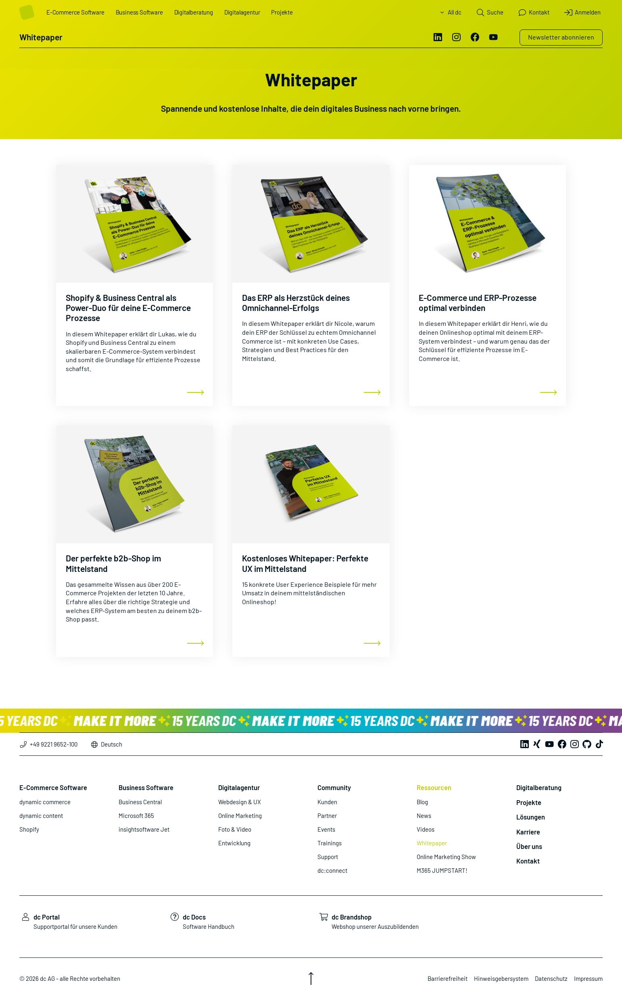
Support (327, 856)
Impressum (588, 978)
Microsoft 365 (136, 815)
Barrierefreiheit (448, 978)
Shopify (29, 829)
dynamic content (41, 815)
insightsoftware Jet (144, 829)
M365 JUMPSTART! (442, 870)
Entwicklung (234, 843)
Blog (422, 801)
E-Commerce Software (75, 12)
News (424, 815)
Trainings (329, 843)
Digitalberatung (193, 12)
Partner (327, 815)
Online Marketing (240, 815)
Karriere (528, 832)
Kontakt (528, 861)
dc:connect (332, 870)
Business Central (140, 801)
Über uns (529, 846)
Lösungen (530, 817)
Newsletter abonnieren (561, 37)
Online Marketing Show (446, 856)
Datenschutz (551, 978)
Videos (425, 829)
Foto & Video (234, 829)
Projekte (282, 12)
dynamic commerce (45, 801)
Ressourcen (434, 787)
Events (326, 829)
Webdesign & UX (239, 801)
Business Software (139, 12)
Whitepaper (432, 843)
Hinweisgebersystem (501, 978)
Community (334, 787)
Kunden (327, 801)
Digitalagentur (242, 12)
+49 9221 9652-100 (48, 744)
